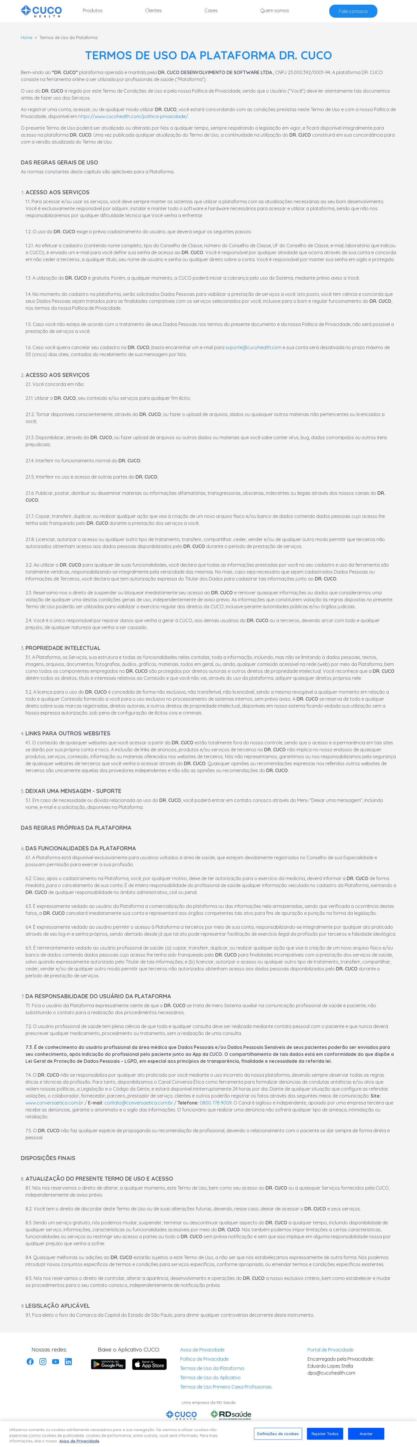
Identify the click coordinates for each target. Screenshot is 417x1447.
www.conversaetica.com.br (54, 1103)
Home (26, 37)
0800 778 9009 (215, 1103)
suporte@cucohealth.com (253, 347)
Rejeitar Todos (325, 1436)
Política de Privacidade (204, 1359)
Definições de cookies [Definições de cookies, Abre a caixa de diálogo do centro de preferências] (278, 1436)
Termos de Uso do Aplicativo (210, 1377)
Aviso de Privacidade (202, 1350)
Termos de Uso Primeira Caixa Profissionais (226, 1387)
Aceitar (366, 1436)
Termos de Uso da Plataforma (212, 1368)
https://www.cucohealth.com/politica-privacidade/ (133, 116)
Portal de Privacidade (330, 1350)
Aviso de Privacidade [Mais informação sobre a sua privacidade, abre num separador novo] (79, 1443)
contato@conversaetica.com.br (138, 1103)
